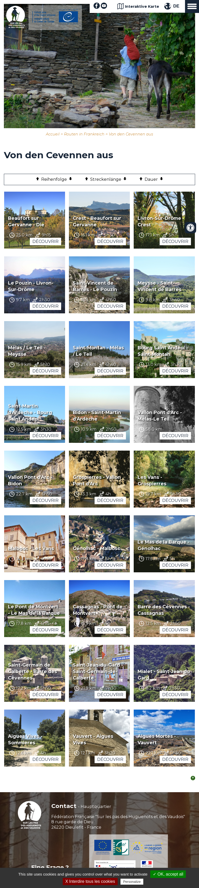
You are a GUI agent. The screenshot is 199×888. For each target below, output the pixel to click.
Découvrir (45, 241)
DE (176, 6)
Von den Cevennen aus (131, 134)
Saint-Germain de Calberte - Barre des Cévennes (32, 671)
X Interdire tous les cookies (90, 881)
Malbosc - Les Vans (31, 548)
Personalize (132, 882)
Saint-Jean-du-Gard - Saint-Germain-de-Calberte (98, 671)
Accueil (53, 134)
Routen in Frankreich (84, 134)
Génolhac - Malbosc (96, 548)
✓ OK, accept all (168, 874)
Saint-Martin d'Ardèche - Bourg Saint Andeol (30, 412)
